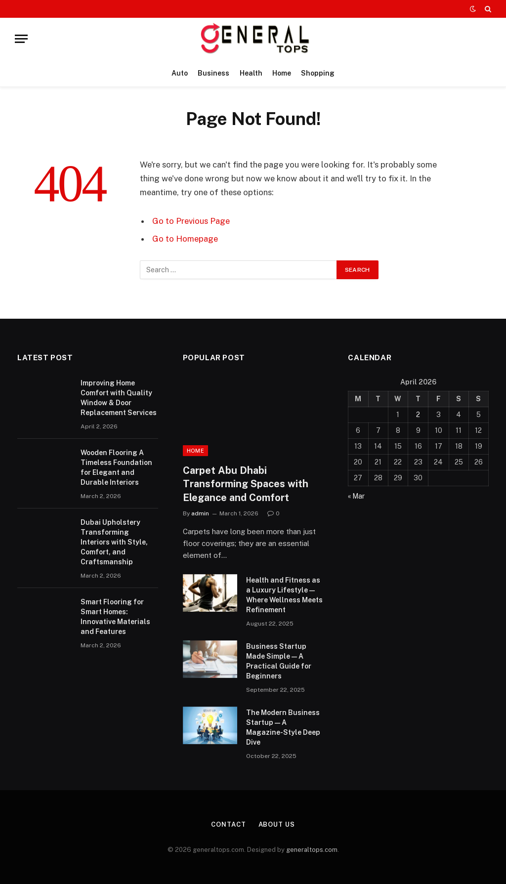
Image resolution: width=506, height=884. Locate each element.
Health (251, 73)
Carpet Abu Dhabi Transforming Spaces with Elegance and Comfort (245, 483)
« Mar (356, 496)
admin (200, 513)
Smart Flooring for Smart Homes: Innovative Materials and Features (115, 616)
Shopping (318, 73)
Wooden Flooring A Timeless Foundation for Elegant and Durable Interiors (116, 467)
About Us (276, 824)
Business (213, 73)
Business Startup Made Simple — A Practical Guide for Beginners (278, 661)
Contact (228, 824)
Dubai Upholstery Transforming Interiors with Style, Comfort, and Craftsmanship (114, 542)
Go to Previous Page (191, 221)
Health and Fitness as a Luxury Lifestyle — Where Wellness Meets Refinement (284, 595)
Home (281, 73)
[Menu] (21, 39)
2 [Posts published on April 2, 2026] (418, 415)
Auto (179, 73)
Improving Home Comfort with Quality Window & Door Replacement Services (119, 398)
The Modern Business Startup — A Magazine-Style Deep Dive (283, 727)
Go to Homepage (185, 239)
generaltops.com (311, 849)
